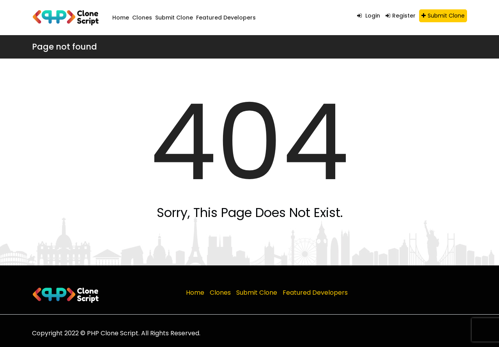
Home (120, 17)
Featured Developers (226, 17)
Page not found (64, 46)
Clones (142, 17)
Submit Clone (174, 17)
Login (368, 16)
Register (401, 16)
